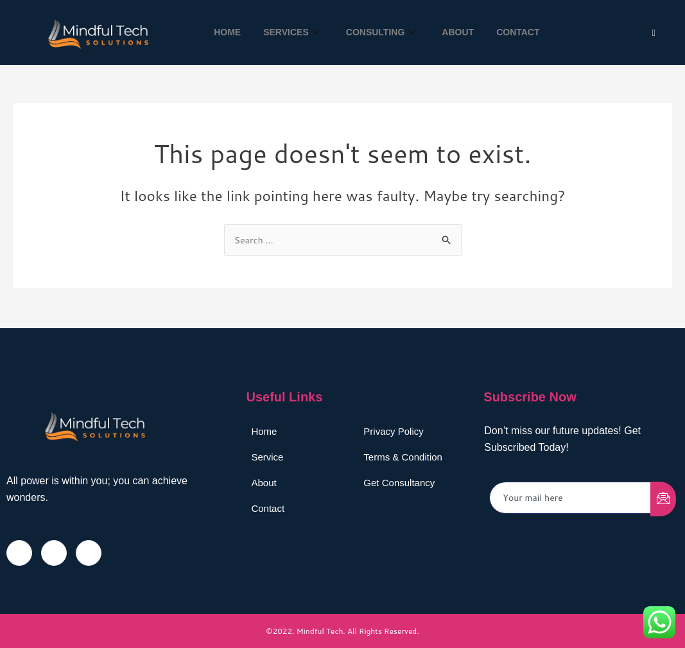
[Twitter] (653, 32)
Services (288, 32)
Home (220, 32)
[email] (570, 497)
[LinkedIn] (88, 552)
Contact (524, 32)
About (461, 32)
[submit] (663, 498)
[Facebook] (19, 552)
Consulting (381, 32)
